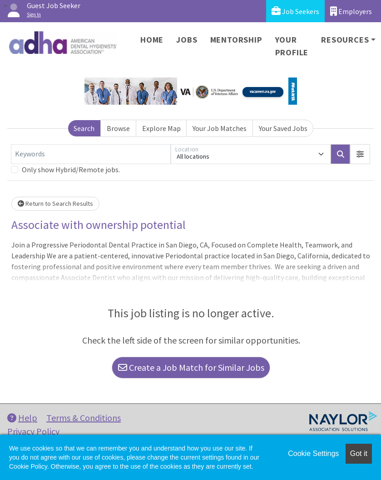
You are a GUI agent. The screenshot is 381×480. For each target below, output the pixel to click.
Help (22, 417)
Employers (351, 11)
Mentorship (236, 39)
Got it (358, 453)
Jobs (186, 39)
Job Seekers (295, 11)
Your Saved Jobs (283, 128)
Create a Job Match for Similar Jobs (191, 367)
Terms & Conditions (83, 417)
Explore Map (161, 128)
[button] (360, 154)
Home (151, 39)
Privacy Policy (33, 431)
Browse (118, 128)
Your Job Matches (220, 128)
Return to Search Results (55, 203)
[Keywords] (91, 154)
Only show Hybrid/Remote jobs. (71, 169)
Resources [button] (345, 39)
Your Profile (292, 46)
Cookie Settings (313, 453)
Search (84, 128)
